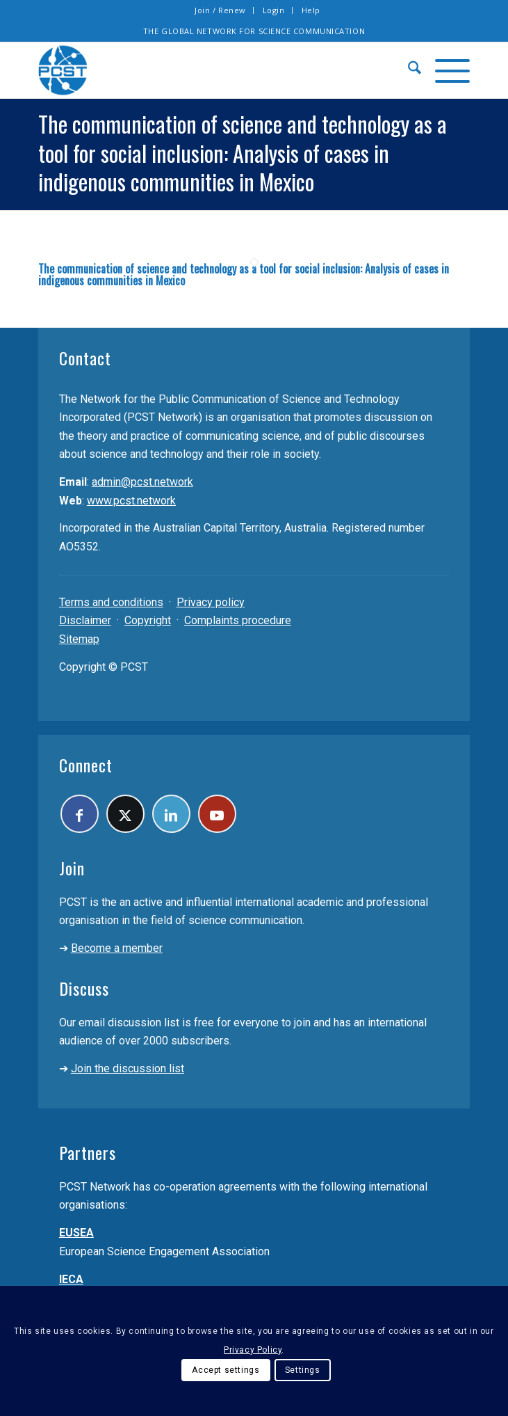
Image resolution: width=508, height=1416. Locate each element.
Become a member (117, 948)
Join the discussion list (127, 1068)
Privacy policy (211, 602)
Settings (302, 1370)
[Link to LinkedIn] (171, 814)
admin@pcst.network (142, 481)
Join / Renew (220, 10)
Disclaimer (85, 620)
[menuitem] (221, 10)
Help (311, 10)
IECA (71, 1279)
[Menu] (445, 70)
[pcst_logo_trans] (211, 70)
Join (72, 867)
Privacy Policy (252, 1350)
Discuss (84, 988)
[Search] (407, 70)
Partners (87, 1152)
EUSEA (76, 1232)
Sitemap (79, 639)
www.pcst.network (131, 500)
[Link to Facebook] (79, 814)
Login (274, 10)
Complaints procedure (237, 620)
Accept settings (225, 1370)
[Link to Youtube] (217, 814)
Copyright (147, 620)
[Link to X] (125, 814)
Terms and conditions (111, 602)
